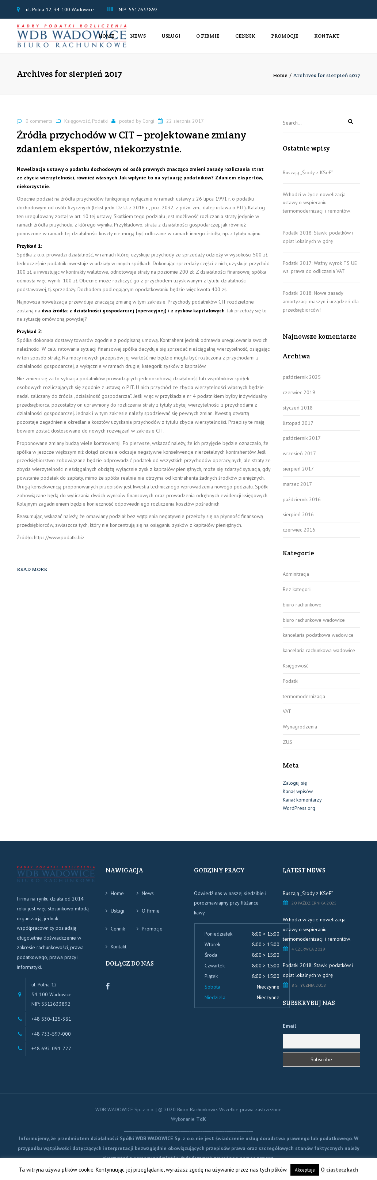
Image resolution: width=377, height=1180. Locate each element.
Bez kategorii (297, 595)
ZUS (287, 748)
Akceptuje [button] (305, 1170)
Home (106, 38)
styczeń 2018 (298, 413)
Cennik (245, 38)
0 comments (39, 126)
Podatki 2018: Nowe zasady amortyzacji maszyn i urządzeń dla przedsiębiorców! (321, 307)
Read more (32, 575)
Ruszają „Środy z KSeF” (308, 178)
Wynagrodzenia (300, 732)
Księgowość (77, 126)
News (138, 38)
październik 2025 (302, 383)
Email (289, 1031)
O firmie (208, 38)
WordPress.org (299, 813)
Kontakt (327, 38)
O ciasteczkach (339, 1169)
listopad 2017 (298, 428)
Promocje (284, 38)
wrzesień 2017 (299, 459)
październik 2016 (302, 505)
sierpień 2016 (298, 520)
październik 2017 (302, 444)
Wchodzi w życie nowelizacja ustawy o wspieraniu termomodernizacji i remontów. (317, 208)
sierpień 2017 (298, 474)
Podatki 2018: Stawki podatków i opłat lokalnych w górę (318, 242)
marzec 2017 (297, 489)
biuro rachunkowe (302, 610)
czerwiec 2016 (299, 535)
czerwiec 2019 (299, 398)
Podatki (100, 126)
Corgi (148, 126)
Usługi (170, 38)
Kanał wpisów (298, 796)
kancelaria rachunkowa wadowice (319, 656)
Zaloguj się (295, 788)
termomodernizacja (304, 702)
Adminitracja (296, 579)
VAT (287, 717)
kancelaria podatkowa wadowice (318, 640)
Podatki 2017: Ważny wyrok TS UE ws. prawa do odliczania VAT (320, 272)
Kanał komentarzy (302, 805)
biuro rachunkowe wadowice (314, 625)
